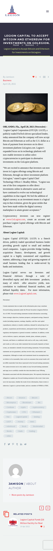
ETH (24, 412)
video (9, 436)
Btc (39, 402)
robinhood (11, 426)
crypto (23, 407)
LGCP (9, 421)
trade (20, 431)
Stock (24, 426)
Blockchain (27, 402)
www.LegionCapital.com (25, 293)
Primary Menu (47, 11)
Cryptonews (11, 412)
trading (32, 431)
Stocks (9, 431)
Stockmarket (38, 426)
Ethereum (36, 412)
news (32, 421)
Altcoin (9, 398)
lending (37, 417)
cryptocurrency (38, 407)
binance (22, 398)
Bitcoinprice (11, 402)
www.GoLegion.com (15, 219)
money (20, 421)
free (8, 417)
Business (7, 80)
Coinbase (10, 407)
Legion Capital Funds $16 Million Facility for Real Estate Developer (32, 523)
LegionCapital (21, 417)
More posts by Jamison (23, 494)
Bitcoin (34, 398)
